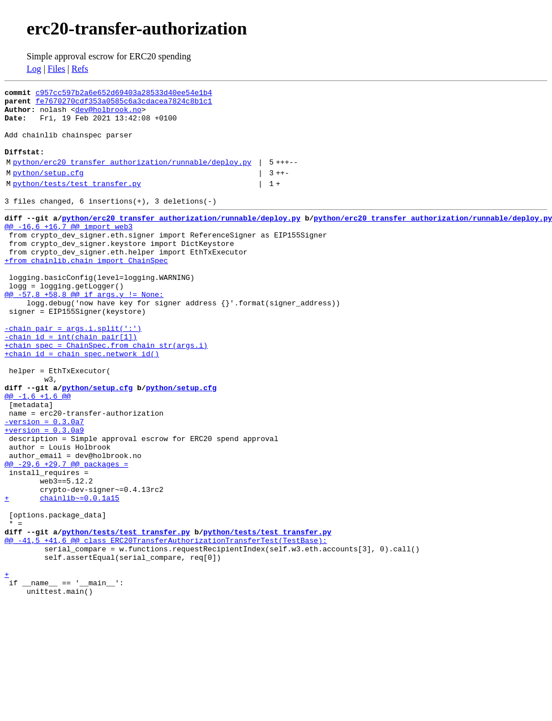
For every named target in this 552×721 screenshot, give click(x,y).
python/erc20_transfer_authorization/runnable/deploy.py (132, 177)
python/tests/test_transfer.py (77, 202)
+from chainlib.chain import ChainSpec (86, 291)
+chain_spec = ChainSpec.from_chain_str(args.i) (106, 392)
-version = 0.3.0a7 (44, 484)
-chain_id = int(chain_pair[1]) (71, 382)
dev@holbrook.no (108, 114)
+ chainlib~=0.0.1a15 (62, 576)
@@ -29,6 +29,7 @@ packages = (66, 535)
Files (56, 69)
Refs (79, 69)
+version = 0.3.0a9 (44, 494)
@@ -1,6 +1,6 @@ (38, 453)
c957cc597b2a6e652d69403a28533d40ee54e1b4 (124, 94)
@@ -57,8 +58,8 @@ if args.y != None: (84, 331)
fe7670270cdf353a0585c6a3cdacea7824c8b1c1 (124, 104)
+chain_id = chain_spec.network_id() (82, 403)
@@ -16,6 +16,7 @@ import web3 (68, 250)
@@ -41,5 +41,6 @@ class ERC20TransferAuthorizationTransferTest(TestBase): (166, 626)
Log (34, 69)
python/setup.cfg (48, 189)
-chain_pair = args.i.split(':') (73, 372)
